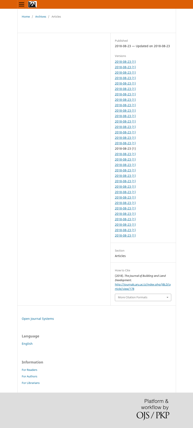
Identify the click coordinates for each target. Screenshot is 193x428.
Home (26, 16)
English (27, 344)
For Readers (29, 370)
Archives (40, 16)
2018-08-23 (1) (125, 62)
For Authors (29, 376)
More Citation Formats (132, 297)
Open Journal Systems (38, 319)
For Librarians (31, 383)
